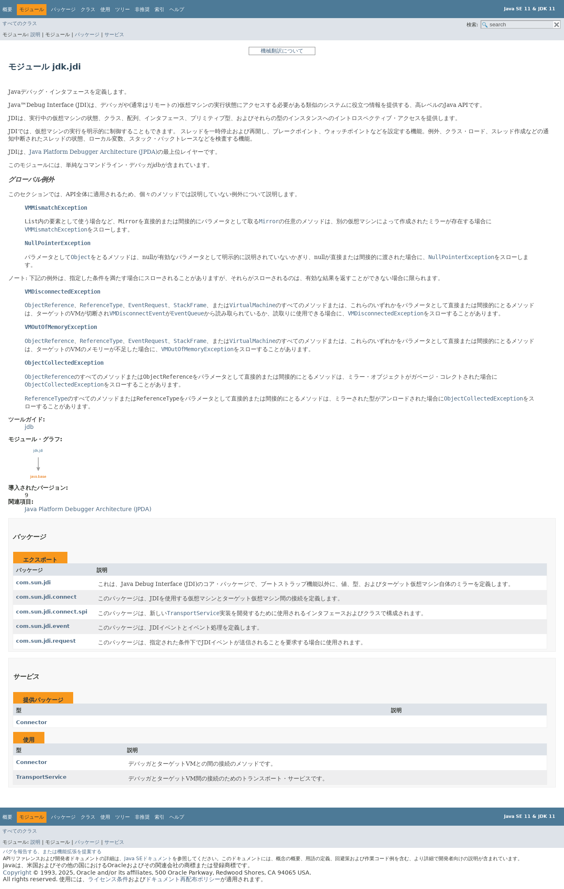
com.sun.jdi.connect (46, 597)
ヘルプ (176, 9)
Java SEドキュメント (148, 858)
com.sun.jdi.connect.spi (51, 612)
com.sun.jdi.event (42, 626)
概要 (7, 9)
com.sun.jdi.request (46, 641)
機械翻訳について (282, 51)
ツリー (122, 9)
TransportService (41, 777)
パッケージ (87, 34)
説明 (35, 34)
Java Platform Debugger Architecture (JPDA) (93, 151)
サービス (114, 34)
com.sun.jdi (33, 582)
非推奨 (142, 9)
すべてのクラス (19, 23)
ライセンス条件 (108, 879)
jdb (156, 165)
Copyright (17, 872)
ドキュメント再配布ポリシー (183, 879)
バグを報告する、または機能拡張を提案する (52, 851)
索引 (159, 9)
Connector (31, 722)
